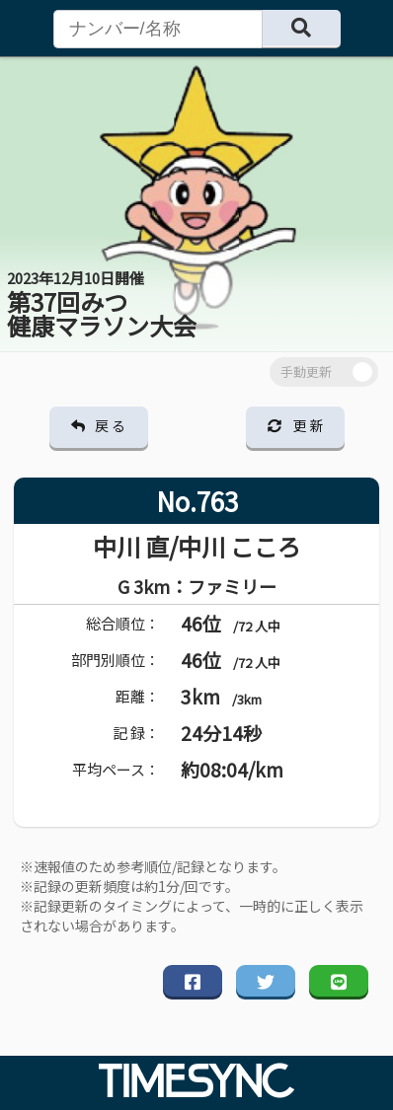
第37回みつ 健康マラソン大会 (101, 304)
